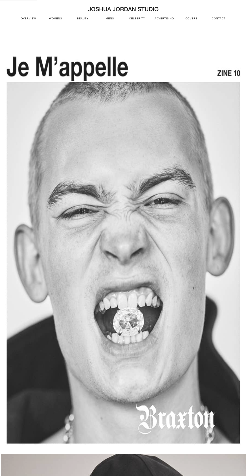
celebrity (137, 18)
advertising (164, 18)
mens (110, 18)
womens (55, 18)
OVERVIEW (28, 18)
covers (191, 18)
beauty (82, 18)
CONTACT (218, 18)
